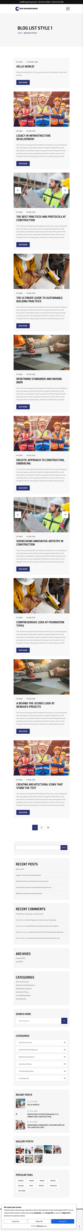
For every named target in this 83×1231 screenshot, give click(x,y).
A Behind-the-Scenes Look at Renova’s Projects (35, 705)
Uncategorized (21, 998)
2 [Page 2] (41, 827)
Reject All (39, 1221)
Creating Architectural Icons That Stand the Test (39, 786)
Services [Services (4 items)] (52, 1181)
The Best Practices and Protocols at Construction (41, 218)
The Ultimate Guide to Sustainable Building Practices (39, 299)
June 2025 (19, 961)
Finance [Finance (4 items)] (31, 1181)
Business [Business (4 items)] (20, 1181)
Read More (23, 82)
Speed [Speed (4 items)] (31, 1186)
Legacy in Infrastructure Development (33, 137)
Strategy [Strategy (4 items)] (41, 1186)
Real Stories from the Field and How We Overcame (46, 932)
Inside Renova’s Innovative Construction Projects (42, 926)
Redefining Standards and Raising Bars (39, 381)
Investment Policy (22, 992)
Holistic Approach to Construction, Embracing (40, 462)
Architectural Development (25, 985)
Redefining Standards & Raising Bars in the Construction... (45, 1126)
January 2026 (20, 958)
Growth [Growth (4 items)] (42, 1181)
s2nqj (20, 62)
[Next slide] (65, 190)
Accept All (62, 1221)
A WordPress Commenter (24, 914)
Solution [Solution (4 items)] (21, 1186)
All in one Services (22, 981)
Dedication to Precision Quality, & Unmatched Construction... (43, 1115)
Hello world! (25, 66)
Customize (15, 1221)
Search (64, 847)
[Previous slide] (18, 190)
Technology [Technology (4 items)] (53, 1186)
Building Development (24, 988)
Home (20, 33)
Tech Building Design (23, 995)
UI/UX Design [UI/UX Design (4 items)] (22, 1191)
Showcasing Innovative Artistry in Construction (39, 543)
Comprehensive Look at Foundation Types (40, 624)
